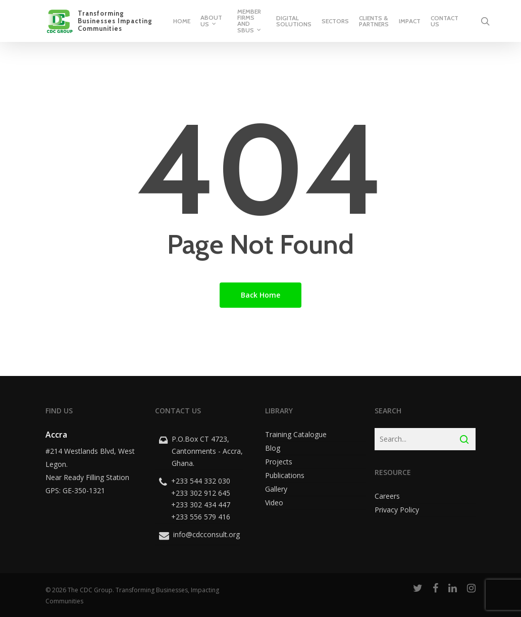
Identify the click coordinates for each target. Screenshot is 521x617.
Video (274, 502)
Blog (272, 448)
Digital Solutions (293, 21)
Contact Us (444, 21)
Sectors (335, 21)
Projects (278, 461)
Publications (284, 475)
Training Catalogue (296, 434)
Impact (410, 21)
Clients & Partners (374, 21)
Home (181, 21)
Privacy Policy (397, 509)
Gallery (276, 489)
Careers (387, 496)
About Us (211, 21)
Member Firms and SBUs (249, 21)
